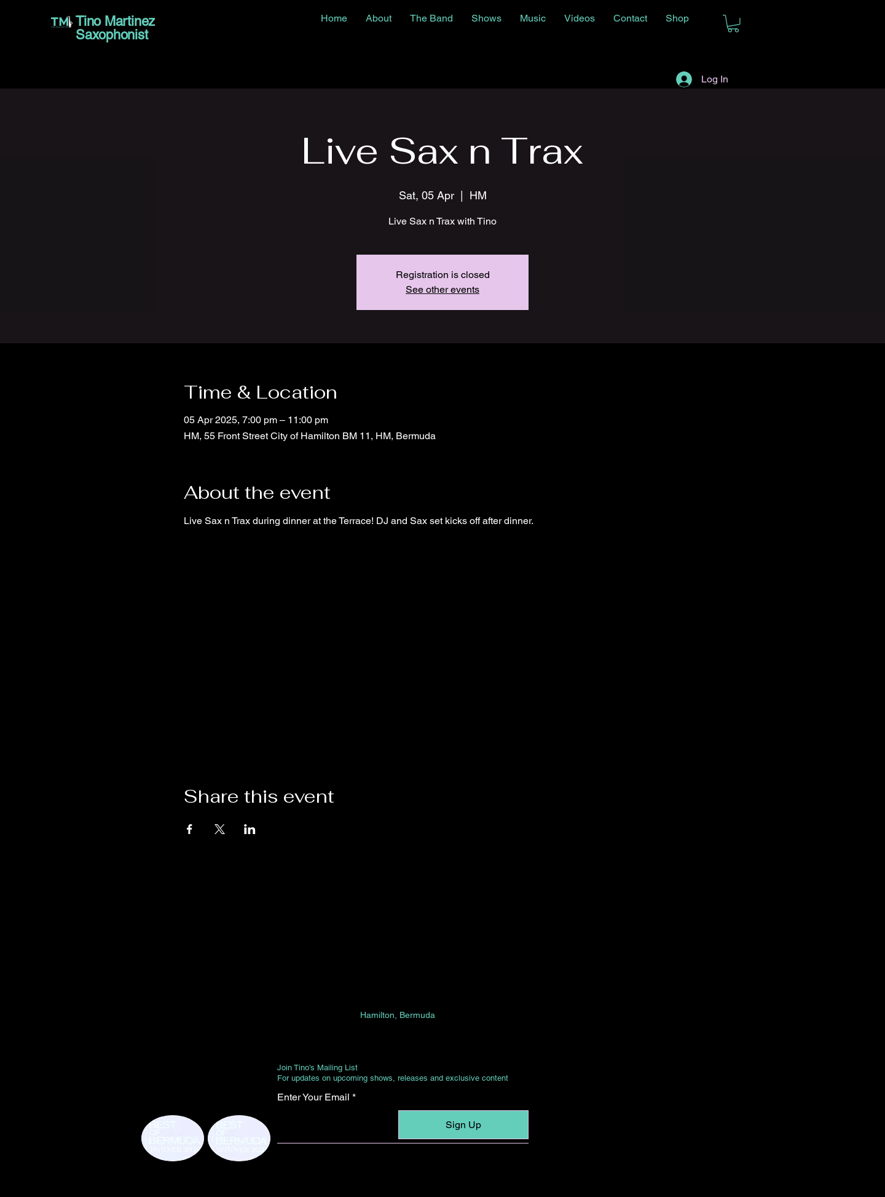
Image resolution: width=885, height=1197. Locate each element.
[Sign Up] (463, 1124)
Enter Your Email (313, 1097)
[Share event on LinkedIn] (250, 829)
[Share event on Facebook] (189, 829)
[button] (733, 24)
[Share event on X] (220, 829)
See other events (442, 289)
